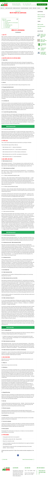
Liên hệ (38, 8)
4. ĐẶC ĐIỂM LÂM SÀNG (8, 25)
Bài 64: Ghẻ (4, 459)
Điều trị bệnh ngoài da (41, 26)
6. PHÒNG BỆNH (7, 27)
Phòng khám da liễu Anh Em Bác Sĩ (42, 472)
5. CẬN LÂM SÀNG (7, 26)
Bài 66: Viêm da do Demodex (29, 459)
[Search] (46, 8)
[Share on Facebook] (18, 455)
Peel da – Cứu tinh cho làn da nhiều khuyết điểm (43, 36)
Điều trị (2, 8)
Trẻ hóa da (39, 28)
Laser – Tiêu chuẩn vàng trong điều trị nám (43, 40)
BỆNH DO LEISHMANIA (7, 20)
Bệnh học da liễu (16, 8)
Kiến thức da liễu (9, 8)
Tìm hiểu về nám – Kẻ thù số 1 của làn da (43, 49)
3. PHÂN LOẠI (6, 23)
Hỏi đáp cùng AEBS (24, 8)
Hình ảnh (34, 8)
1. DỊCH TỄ (6, 21)
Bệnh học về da (18, 11)
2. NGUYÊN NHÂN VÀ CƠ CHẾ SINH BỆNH (11, 22)
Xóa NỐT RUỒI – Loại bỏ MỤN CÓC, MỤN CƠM (43, 53)
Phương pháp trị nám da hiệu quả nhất (43, 44)
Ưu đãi (30, 8)
